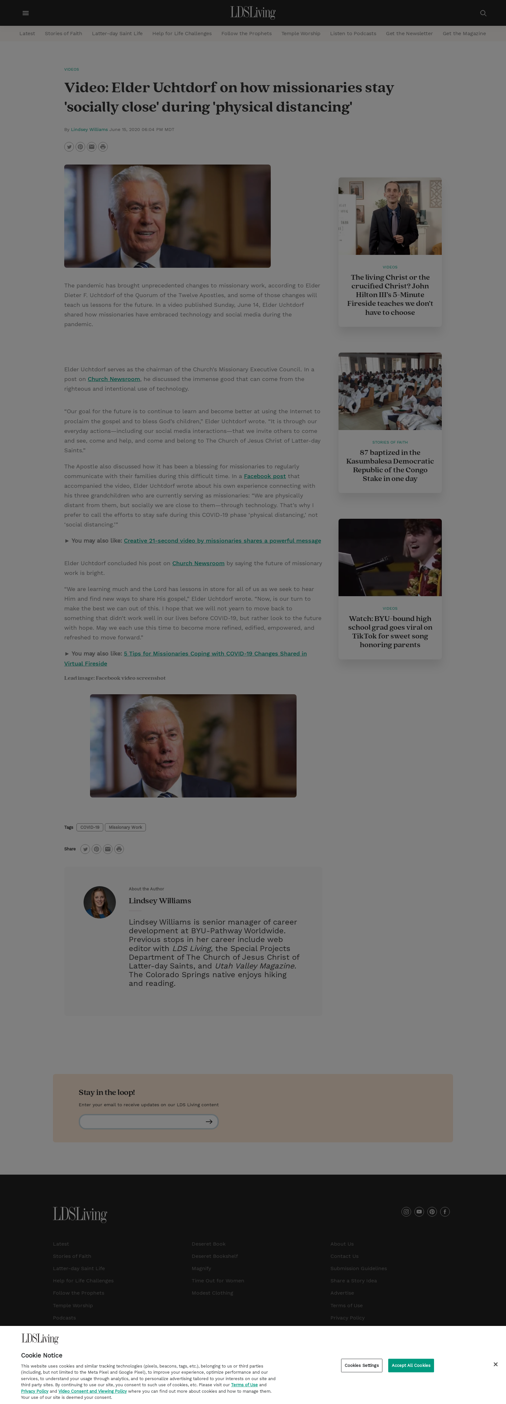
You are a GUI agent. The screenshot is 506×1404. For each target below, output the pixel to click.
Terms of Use (244, 1387)
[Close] (496, 1366)
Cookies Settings (362, 1367)
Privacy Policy (34, 1393)
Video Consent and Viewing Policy (92, 1393)
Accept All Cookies (411, 1367)
